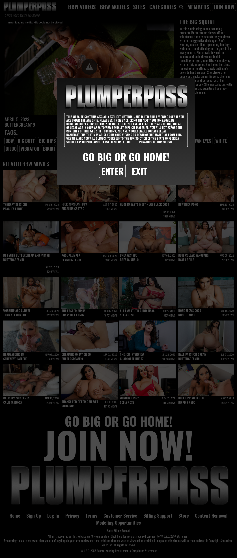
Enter (112, 171)
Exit (139, 171)
